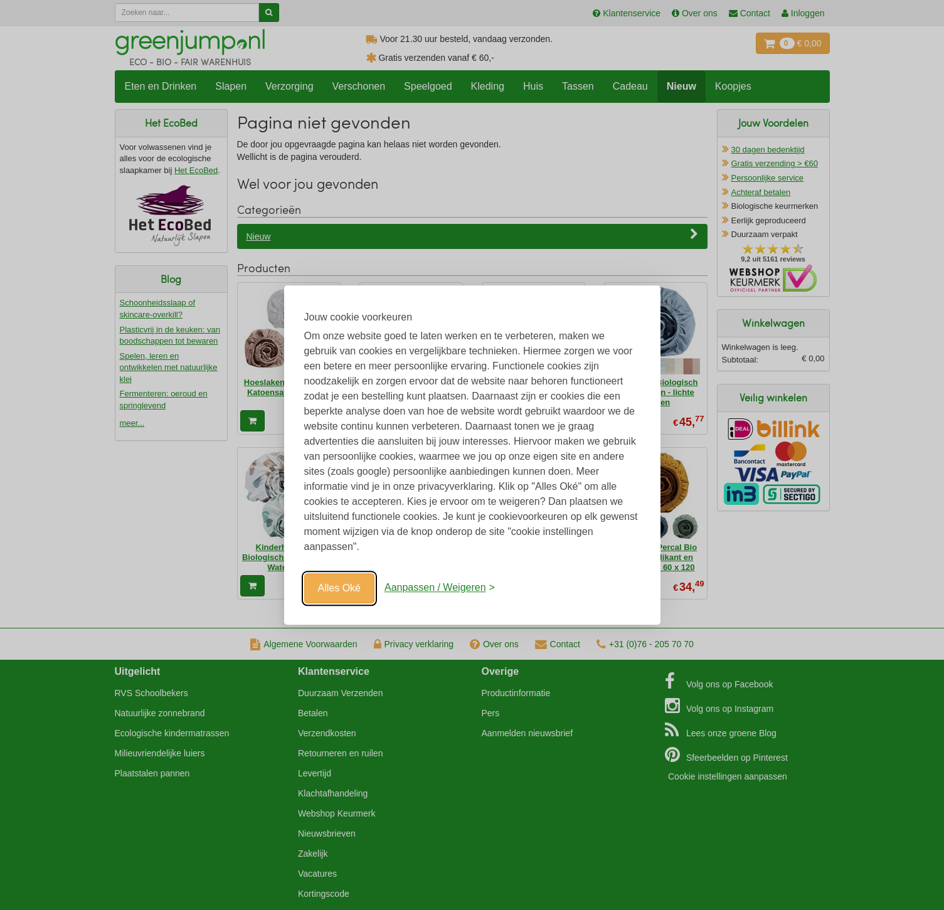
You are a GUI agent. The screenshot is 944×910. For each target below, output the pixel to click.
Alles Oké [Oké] (339, 588)
